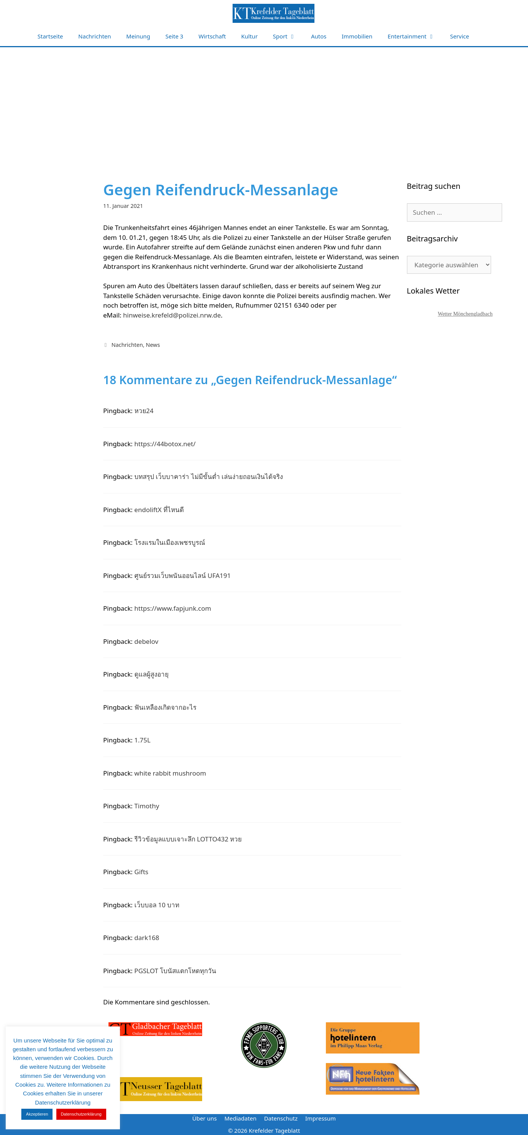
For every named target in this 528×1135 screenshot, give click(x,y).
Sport (288, 36)
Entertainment (415, 36)
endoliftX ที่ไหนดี (159, 509)
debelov (146, 641)
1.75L (142, 740)
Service (459, 36)
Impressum (320, 1118)
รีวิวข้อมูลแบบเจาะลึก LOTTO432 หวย (188, 839)
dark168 (146, 937)
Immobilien (357, 36)
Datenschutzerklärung (81, 1114)
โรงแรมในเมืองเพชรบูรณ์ (169, 542)
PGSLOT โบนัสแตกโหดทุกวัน (175, 970)
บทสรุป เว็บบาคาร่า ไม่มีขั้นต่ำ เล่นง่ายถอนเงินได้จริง (208, 476)
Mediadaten (240, 1118)
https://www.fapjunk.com (172, 608)
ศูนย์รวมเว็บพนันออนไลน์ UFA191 (182, 575)
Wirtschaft (212, 36)
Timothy (146, 805)
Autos (319, 36)
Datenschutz (281, 1118)
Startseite (50, 36)
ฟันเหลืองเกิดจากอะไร (165, 707)
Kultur (249, 36)
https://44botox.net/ (165, 443)
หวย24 (143, 410)
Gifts (141, 871)
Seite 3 (174, 36)
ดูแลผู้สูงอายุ (151, 674)
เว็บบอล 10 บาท (156, 904)
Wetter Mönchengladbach (465, 314)
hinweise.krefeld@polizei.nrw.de (172, 315)
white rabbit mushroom (170, 773)
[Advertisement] (264, 104)
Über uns (204, 1118)
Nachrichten (94, 36)
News (153, 344)
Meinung (138, 36)
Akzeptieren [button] (37, 1114)
